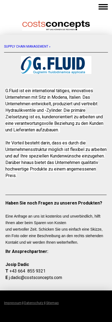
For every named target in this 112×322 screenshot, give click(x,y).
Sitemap (52, 303)
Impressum (13, 303)
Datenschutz (34, 303)
